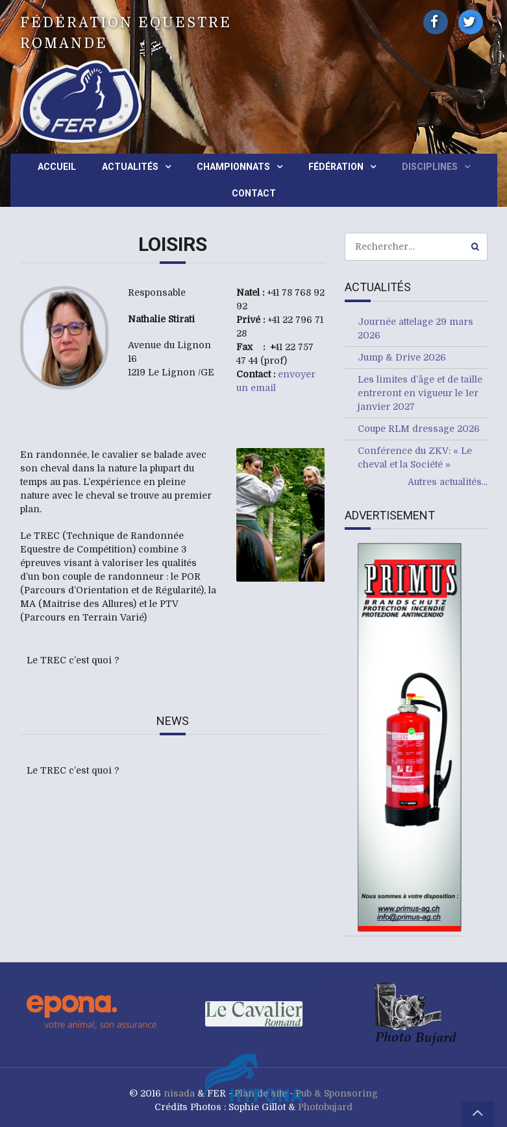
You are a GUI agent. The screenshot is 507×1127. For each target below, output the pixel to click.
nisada (179, 1093)
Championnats (233, 166)
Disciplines (430, 166)
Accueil (57, 166)
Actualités (130, 166)
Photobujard (325, 1107)
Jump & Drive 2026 (402, 357)
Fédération (336, 166)
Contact (254, 193)
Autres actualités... (448, 482)
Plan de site (260, 1093)
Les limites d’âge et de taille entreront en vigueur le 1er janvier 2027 (420, 393)
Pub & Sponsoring (336, 1093)
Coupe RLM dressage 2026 (419, 428)
